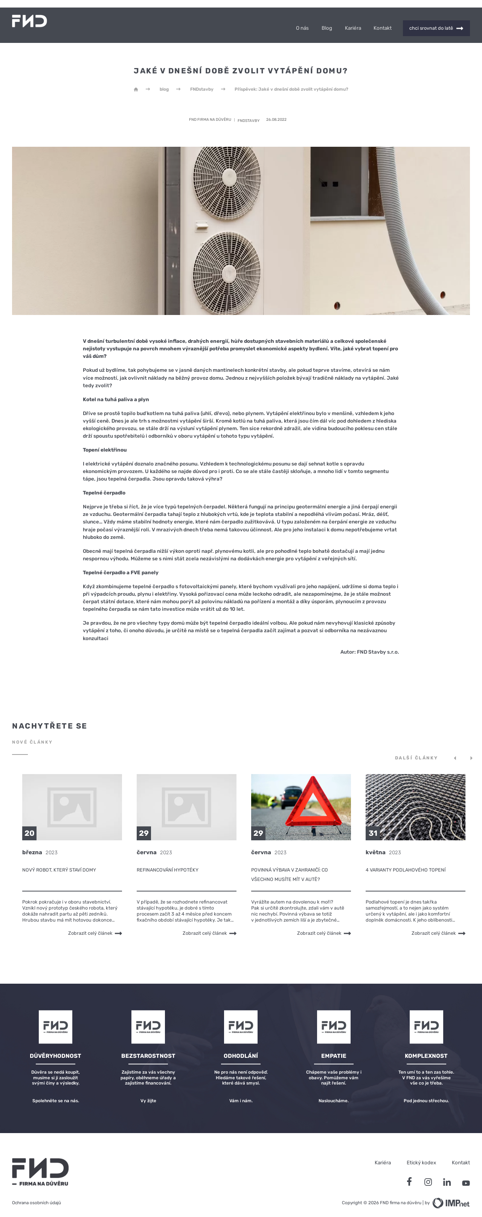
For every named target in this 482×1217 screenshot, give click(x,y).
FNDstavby (202, 83)
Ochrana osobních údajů (36, 1197)
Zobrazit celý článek (95, 927)
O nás (302, 22)
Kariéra (353, 22)
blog (164, 83)
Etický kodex (421, 1157)
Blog (327, 22)
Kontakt (383, 22)
